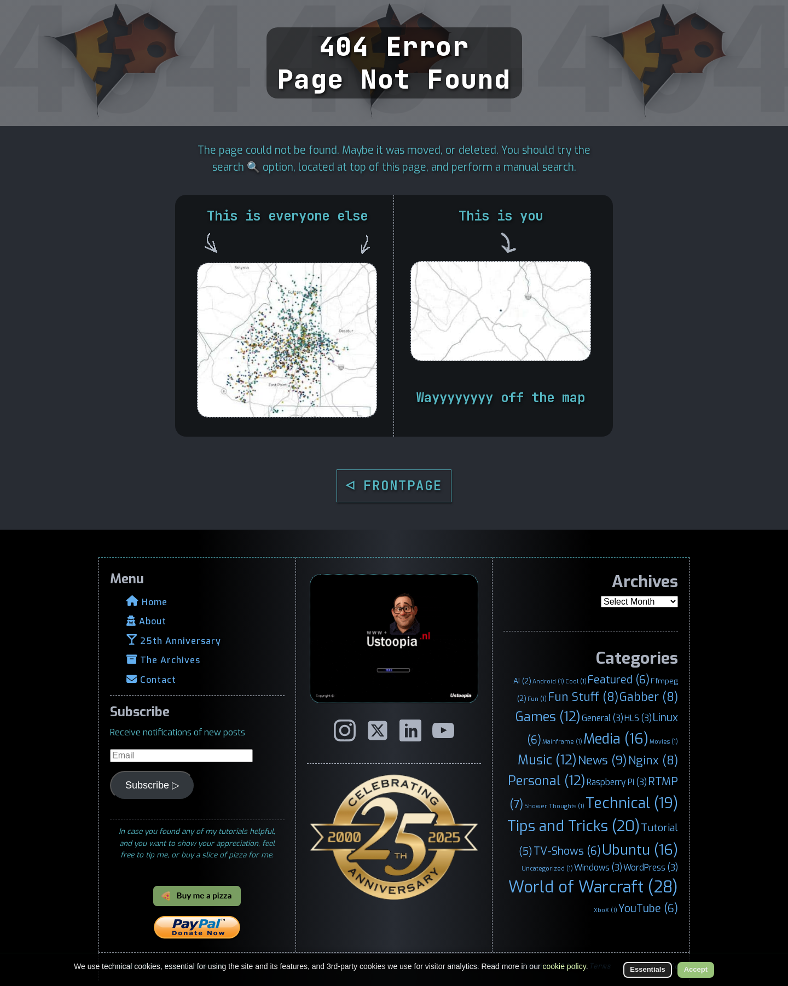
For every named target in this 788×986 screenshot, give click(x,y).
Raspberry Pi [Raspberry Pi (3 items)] (617, 782)
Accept (696, 969)
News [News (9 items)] (602, 760)
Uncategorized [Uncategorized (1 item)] (547, 868)
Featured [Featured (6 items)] (619, 679)
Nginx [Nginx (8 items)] (653, 760)
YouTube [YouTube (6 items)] (648, 908)
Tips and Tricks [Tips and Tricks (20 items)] (573, 826)
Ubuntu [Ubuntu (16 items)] (640, 849)
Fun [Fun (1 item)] (537, 699)
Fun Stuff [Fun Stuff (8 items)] (583, 697)
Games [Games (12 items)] (548, 717)
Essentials (647, 969)
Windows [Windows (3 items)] (598, 867)
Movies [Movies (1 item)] (664, 741)
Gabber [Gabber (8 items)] (648, 697)
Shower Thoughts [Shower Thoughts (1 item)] (554, 806)
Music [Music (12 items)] (547, 760)
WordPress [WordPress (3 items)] (650, 867)
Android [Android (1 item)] (548, 681)
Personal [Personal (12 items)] (547, 781)
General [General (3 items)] (602, 718)
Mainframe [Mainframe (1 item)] (562, 741)
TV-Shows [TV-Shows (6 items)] (567, 851)
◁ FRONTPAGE (394, 485)
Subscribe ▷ (152, 785)
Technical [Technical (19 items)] (632, 803)
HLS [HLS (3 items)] (638, 718)
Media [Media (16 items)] (615, 738)
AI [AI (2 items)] (522, 681)
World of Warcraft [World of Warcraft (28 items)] (593, 887)
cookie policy (564, 966)
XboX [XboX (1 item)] (605, 910)
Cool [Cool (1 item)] (576, 681)
